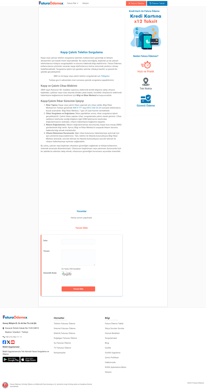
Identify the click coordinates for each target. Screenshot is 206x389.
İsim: (45, 240)
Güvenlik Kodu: (50, 273)
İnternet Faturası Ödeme (65, 328)
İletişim (86, 3)
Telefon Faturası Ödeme (64, 323)
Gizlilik (108, 348)
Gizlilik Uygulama (112, 352)
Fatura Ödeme (136, 3)
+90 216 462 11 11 (13, 337)
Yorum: (46, 251)
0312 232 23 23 (94, 108)
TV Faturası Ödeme (62, 348)
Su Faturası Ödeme (62, 343)
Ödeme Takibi (157, 3)
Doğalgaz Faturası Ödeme (65, 338)
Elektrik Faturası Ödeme (64, 333)
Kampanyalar (60, 352)
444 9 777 (77, 108)
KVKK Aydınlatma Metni (115, 367)
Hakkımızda (110, 362)
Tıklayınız (105, 76)
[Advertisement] (81, 27)
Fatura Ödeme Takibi (114, 323)
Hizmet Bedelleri (112, 333)
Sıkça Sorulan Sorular (114, 328)
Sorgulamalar (111, 338)
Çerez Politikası (112, 357)
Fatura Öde (72, 3)
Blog (107, 343)
